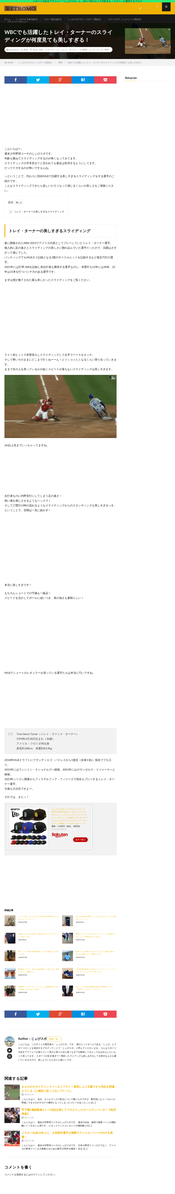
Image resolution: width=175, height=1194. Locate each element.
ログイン (35, 1182)
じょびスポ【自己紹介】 (30, 19)
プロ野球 (83, 57)
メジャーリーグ (96, 57)
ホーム (8, 19)
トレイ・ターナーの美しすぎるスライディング (36, 220)
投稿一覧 (53, 1046)
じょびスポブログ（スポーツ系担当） (95, 19)
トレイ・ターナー (69, 57)
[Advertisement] (60, 127)
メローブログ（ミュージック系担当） (141, 19)
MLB (35, 57)
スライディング (52, 57)
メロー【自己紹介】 (59, 19)
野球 (26, 57)
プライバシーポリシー (19, 25)
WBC (41, 57)
